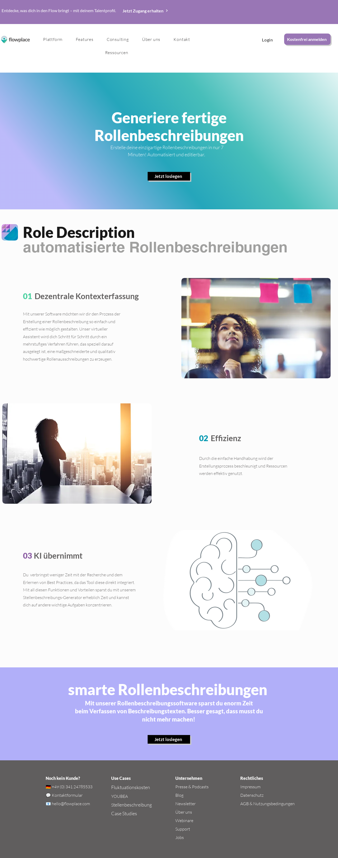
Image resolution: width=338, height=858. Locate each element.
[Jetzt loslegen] (169, 176)
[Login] (267, 40)
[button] (84, 39)
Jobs (179, 837)
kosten (143, 787)
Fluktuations (124, 787)
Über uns (183, 812)
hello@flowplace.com (71, 803)
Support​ (182, 829)
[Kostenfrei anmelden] (307, 39)
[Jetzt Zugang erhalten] (145, 10)
